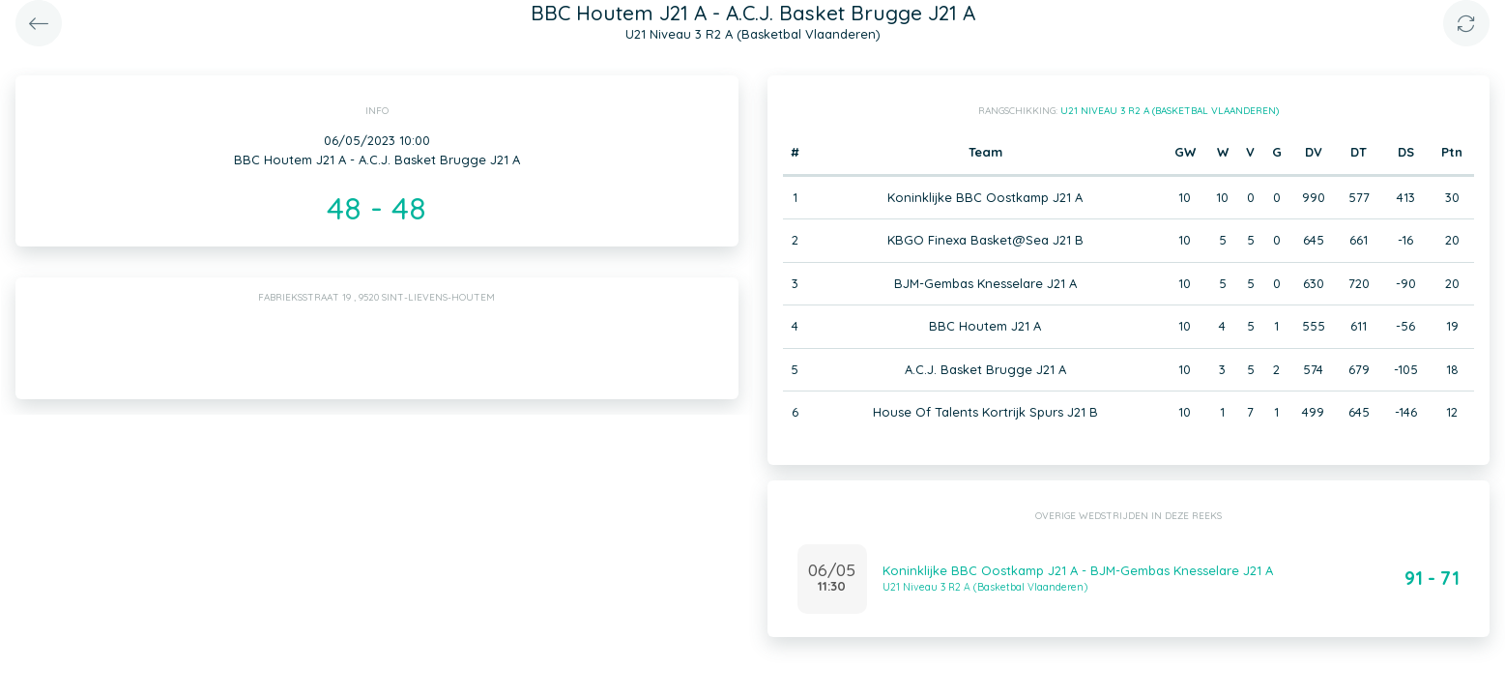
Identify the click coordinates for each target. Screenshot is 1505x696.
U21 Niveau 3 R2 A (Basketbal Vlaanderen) (1169, 110)
